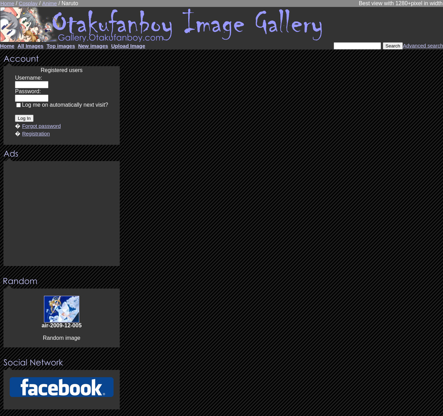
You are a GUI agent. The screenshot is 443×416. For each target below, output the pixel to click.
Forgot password (41, 126)
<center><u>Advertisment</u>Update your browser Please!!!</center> (61, 214)
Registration (36, 133)
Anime (49, 3)
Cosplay (28, 3)
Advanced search (423, 45)
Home (7, 3)
